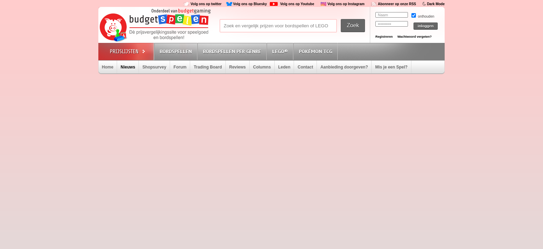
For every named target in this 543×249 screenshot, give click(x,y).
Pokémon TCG (315, 51)
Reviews (237, 67)
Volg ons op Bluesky (250, 4)
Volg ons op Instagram (346, 4)
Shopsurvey (154, 67)
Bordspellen (176, 51)
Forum (179, 67)
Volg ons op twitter (205, 4)
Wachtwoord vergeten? (414, 36)
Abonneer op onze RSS (397, 4)
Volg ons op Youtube (297, 4)
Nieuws (128, 67)
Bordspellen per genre (232, 51)
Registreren (384, 36)
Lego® (280, 51)
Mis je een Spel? (391, 67)
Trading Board (208, 67)
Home (107, 67)
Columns (262, 67)
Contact (305, 67)
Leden (284, 67)
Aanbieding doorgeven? (344, 67)
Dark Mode (436, 4)
